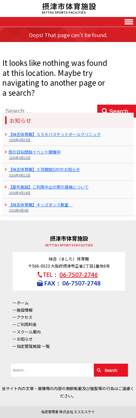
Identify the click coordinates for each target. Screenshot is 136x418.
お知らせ (25, 339)
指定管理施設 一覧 (33, 346)
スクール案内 (29, 332)
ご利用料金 (27, 324)
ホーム (23, 303)
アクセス (24, 317)
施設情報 (25, 310)
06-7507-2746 (78, 274)
